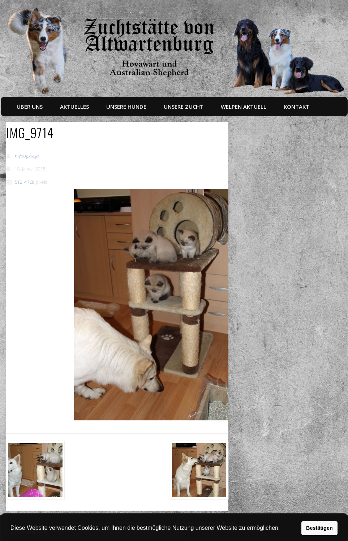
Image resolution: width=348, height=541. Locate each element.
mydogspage (27, 156)
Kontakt (296, 106)
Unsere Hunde (126, 106)
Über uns (30, 106)
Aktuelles (74, 106)
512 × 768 (25, 182)
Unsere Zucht (183, 106)
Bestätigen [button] (319, 528)
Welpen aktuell (243, 106)
